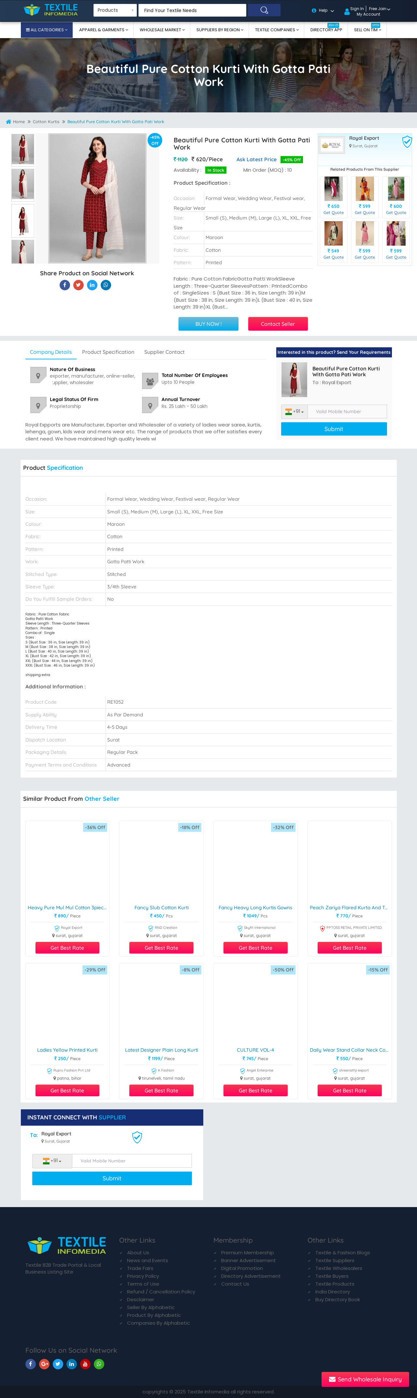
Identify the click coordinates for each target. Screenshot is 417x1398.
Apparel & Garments (102, 30)
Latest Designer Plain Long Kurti (161, 1050)
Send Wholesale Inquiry (365, 1379)
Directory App (326, 28)
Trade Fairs (140, 1268)
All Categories (47, 30)
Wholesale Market (161, 30)
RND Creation (162, 928)
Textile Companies (275, 30)
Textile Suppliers (334, 1260)
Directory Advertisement (251, 1276)
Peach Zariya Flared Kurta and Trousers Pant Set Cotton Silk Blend (351, 908)
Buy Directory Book (337, 1299)
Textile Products (334, 1283)
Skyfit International (256, 928)
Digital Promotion (242, 1268)
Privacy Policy (143, 1276)
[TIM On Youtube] (85, 1364)
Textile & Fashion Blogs (342, 1252)
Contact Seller (278, 324)
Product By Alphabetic (154, 1315)
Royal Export (364, 138)
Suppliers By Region (218, 30)
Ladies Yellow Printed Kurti (67, 1050)
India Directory (332, 1291)
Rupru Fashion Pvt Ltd (68, 1071)
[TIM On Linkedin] (71, 1364)
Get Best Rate (67, 947)
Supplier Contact (164, 352)
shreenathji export (350, 1071)
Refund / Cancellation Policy (161, 1291)
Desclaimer (140, 1299)
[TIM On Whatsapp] (99, 1364)
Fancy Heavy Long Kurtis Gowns (255, 908)
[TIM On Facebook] (30, 1364)
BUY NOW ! (208, 324)
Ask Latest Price (257, 159)
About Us (138, 1252)
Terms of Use (143, 1283)
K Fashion (162, 1071)
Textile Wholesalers (338, 1268)
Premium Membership (247, 1252)
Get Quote (334, 212)
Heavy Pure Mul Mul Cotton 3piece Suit (68, 908)
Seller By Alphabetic (151, 1307)
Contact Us (235, 1283)
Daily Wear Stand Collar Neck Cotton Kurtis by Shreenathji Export (351, 1050)
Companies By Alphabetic (158, 1322)
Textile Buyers (332, 1276)
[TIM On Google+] (44, 1364)
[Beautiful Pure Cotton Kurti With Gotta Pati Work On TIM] (92, 284)
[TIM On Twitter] (58, 1364)
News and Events (147, 1260)
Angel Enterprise (256, 1071)
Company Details (51, 352)
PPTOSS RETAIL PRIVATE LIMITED (351, 928)
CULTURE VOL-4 (255, 1050)
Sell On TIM (367, 28)
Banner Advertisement (248, 1260)
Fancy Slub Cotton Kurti (162, 908)
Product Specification (108, 352)
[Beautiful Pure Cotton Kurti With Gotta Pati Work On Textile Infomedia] (65, 284)
